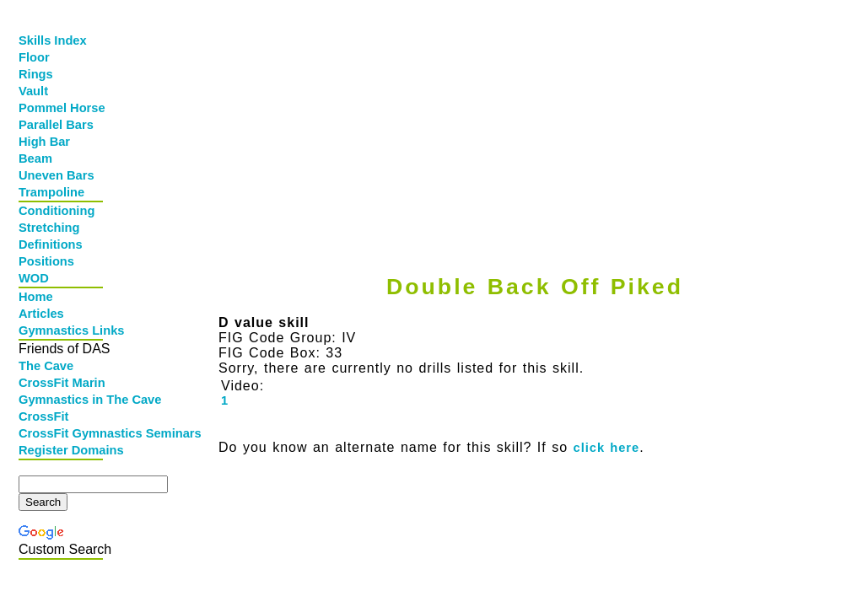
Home (36, 297)
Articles (41, 313)
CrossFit (43, 416)
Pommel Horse (62, 108)
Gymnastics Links (62, 330)
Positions (46, 261)
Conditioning (56, 211)
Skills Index (53, 40)
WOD (34, 278)
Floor (34, 57)
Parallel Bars (56, 125)
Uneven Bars (56, 175)
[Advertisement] (531, 124)
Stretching (49, 227)
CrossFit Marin (62, 382)
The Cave (46, 366)
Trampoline (51, 192)
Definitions (51, 244)
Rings (36, 74)
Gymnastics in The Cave (62, 399)
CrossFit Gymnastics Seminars (62, 433)
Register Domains (62, 450)
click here (607, 447)
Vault (33, 91)
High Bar (44, 141)
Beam (35, 158)
